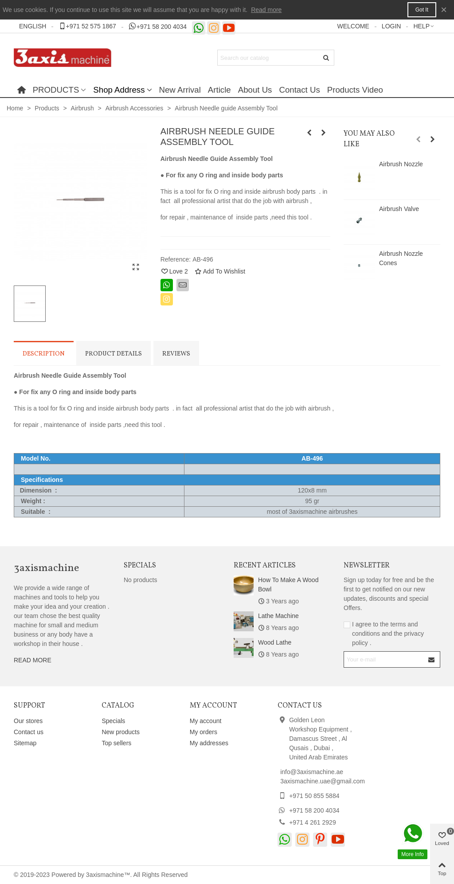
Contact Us (299, 89)
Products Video (355, 89)
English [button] (32, 26)
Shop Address (119, 89)
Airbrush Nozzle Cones (401, 258)
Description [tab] (44, 354)
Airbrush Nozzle (401, 164)
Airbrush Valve (399, 208)
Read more (266, 9)
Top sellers (116, 743)
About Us (255, 89)
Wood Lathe (274, 642)
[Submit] (326, 57)
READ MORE (32, 660)
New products (121, 731)
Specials (140, 566)
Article (219, 89)
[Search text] (268, 57)
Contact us (28, 731)
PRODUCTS (56, 89)
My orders (203, 731)
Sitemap (25, 743)
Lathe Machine (278, 615)
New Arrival (180, 89)
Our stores (28, 720)
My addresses (209, 743)
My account (206, 720)
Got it (421, 10)
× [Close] (444, 10)
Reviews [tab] (176, 354)
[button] (87, 26)
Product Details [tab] (113, 354)
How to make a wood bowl (288, 584)
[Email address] (384, 659)
